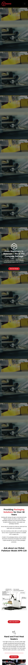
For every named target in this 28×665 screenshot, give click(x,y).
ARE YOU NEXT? (14, 621)
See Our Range (14, 268)
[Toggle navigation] (25, 3)
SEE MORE (14, 656)
